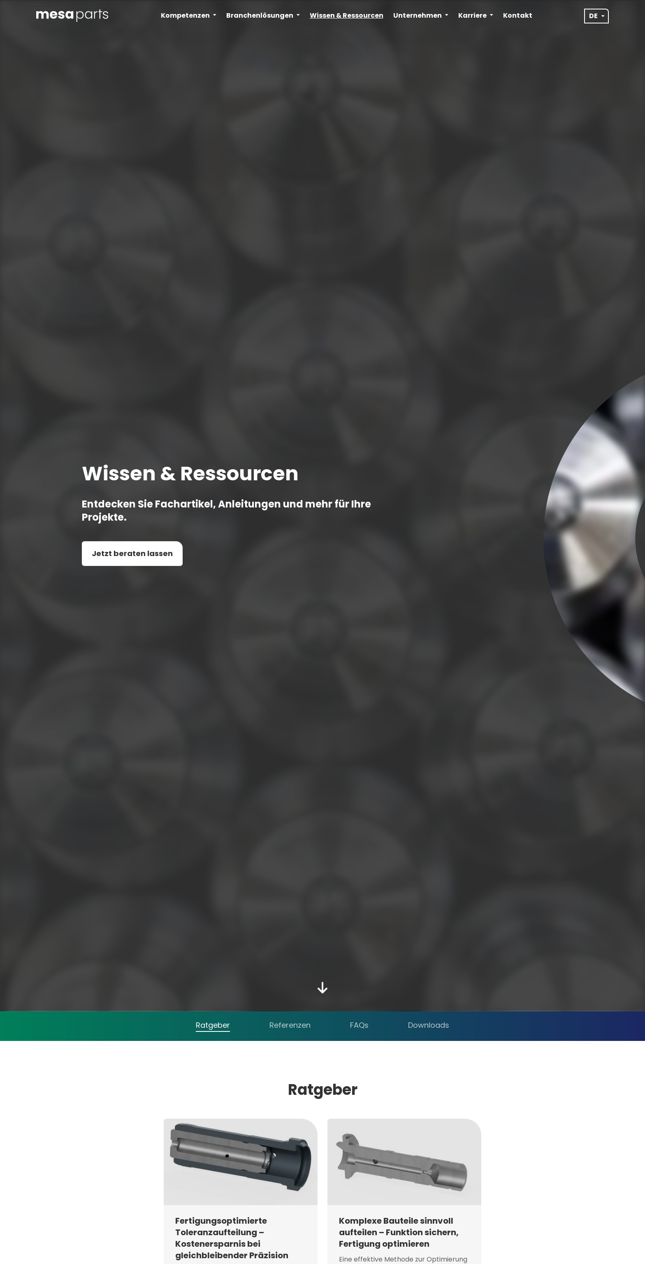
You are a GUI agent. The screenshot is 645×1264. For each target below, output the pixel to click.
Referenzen (290, 1025)
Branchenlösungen (263, 15)
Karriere (475, 15)
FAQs (359, 1025)
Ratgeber (213, 1025)
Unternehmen (420, 15)
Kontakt (517, 15)
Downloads (428, 1025)
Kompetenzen (188, 15)
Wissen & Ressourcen (346, 15)
